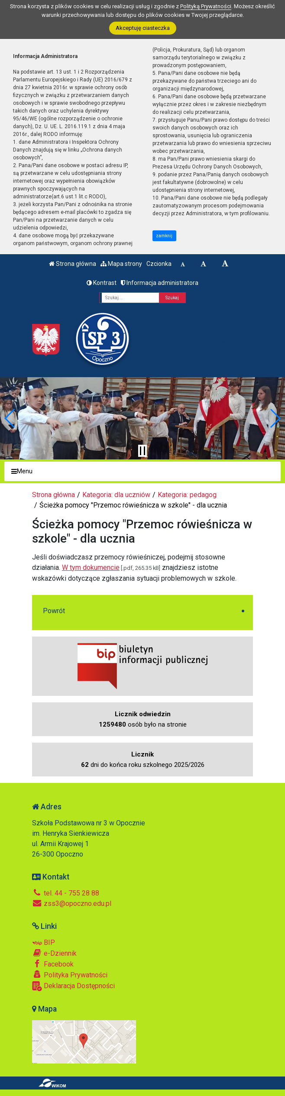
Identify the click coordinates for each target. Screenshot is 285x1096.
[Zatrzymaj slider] (142, 450)
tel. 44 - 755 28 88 (65, 893)
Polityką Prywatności (205, 6)
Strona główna (72, 263)
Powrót (54, 611)
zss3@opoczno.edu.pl (71, 903)
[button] (10, 418)
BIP (43, 942)
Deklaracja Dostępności (73, 986)
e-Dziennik (54, 953)
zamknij (164, 235)
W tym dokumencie (91, 567)
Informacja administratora (159, 282)
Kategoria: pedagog (187, 495)
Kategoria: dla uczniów (116, 495)
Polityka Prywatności (69, 974)
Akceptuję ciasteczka (143, 28)
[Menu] (142, 471)
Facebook (53, 964)
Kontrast (102, 282)
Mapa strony (121, 263)
